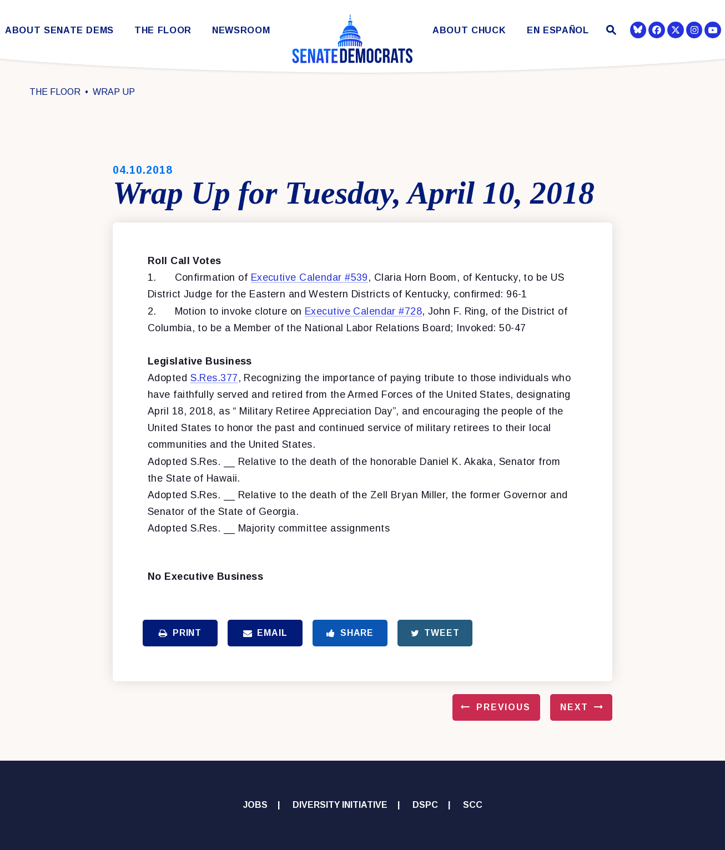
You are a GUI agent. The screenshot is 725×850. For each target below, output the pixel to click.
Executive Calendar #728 (363, 311)
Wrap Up (114, 92)
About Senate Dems (59, 30)
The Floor (163, 30)
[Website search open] (609, 31)
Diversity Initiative (340, 804)
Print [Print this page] (180, 633)
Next (574, 707)
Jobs (255, 804)
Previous (503, 707)
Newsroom (241, 30)
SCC (472, 804)
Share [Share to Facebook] (350, 633)
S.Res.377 (214, 377)
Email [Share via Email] (265, 633)
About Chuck (469, 30)
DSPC (425, 804)
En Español (558, 30)
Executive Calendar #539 (309, 277)
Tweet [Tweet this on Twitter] (435, 633)
